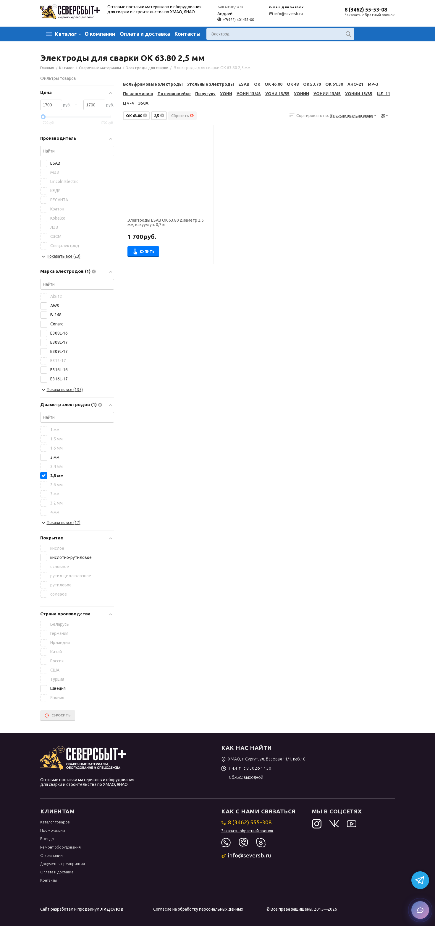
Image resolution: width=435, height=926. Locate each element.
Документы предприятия (62, 864)
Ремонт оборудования (60, 847)
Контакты (187, 34)
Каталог (66, 34)
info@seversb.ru (286, 14)
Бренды (47, 838)
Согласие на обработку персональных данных (198, 909)
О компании (100, 34)
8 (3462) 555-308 (246, 822)
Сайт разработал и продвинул (82, 909)
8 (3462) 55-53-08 (366, 9)
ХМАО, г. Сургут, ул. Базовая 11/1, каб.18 (263, 759)
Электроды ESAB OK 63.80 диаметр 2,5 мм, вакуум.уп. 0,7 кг (165, 222)
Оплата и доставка (145, 34)
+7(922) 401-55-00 (235, 19)
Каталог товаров (55, 822)
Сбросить (182, 115)
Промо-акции (52, 830)
